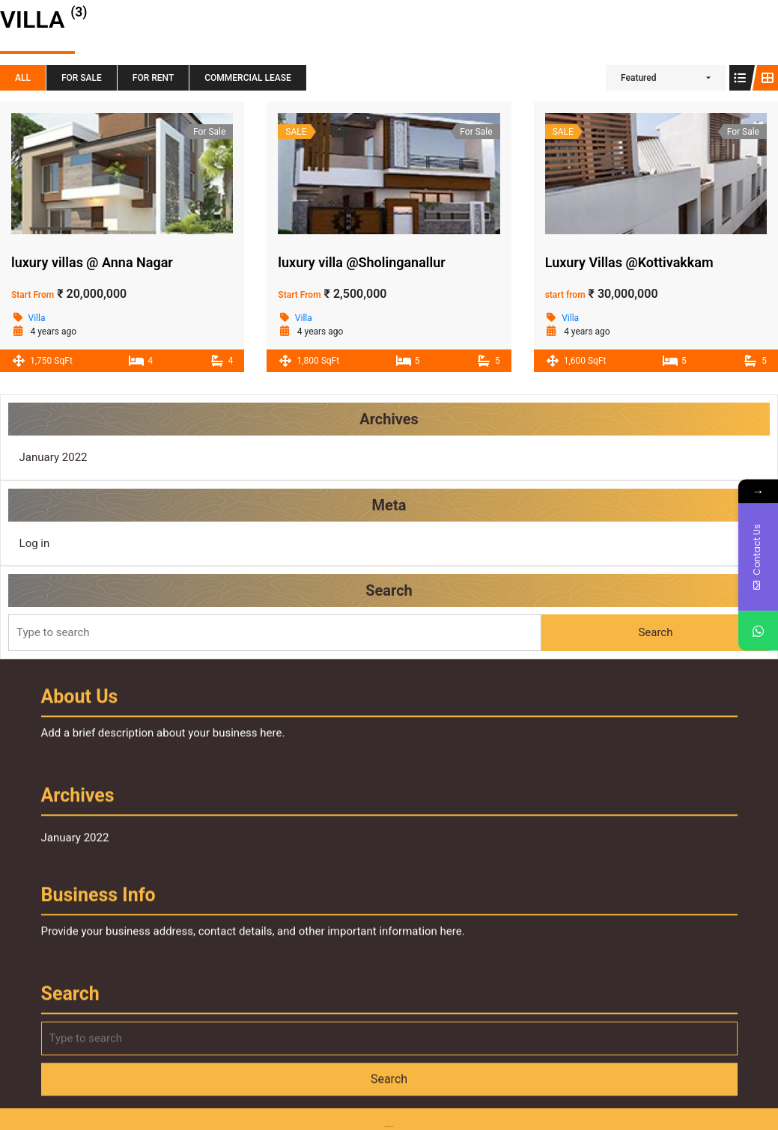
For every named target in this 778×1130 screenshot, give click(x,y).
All (23, 78)
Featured (638, 78)
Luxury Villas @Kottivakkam (629, 262)
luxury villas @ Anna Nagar (92, 262)
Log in (49, 542)
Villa (37, 318)
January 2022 (67, 460)
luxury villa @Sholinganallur (361, 262)
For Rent (153, 78)
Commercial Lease (247, 78)
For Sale (81, 78)
